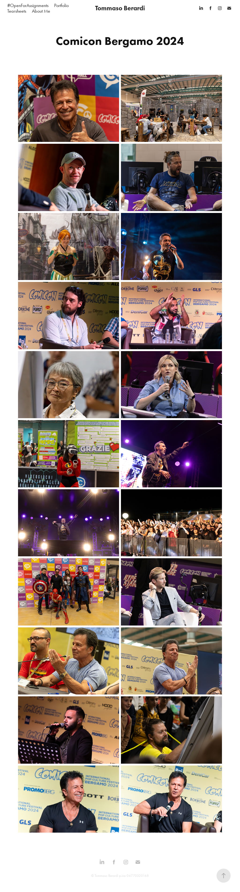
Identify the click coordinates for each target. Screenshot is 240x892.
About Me (41, 11)
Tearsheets (16, 11)
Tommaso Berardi (120, 8)
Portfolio (61, 5)
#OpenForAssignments (28, 5)
